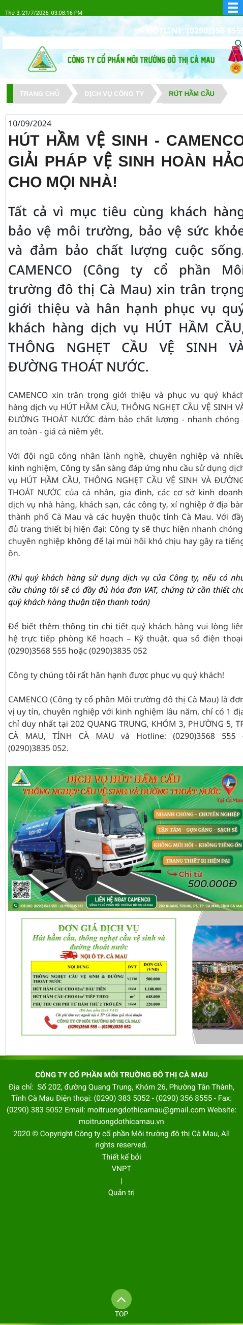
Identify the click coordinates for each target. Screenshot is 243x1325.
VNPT (122, 1168)
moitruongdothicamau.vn (121, 1121)
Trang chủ (39, 93)
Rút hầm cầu (192, 93)
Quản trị (121, 1192)
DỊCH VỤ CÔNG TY (114, 93)
